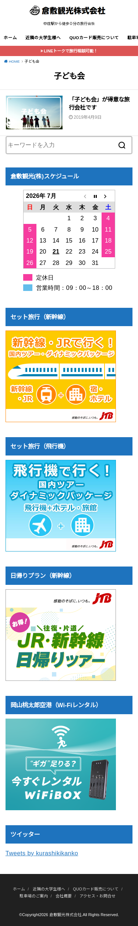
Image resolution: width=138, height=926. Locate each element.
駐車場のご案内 (34, 896)
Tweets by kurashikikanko (42, 853)
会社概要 (64, 896)
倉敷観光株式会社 (65, 914)
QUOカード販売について (93, 38)
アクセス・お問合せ (97, 896)
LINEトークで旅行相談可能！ (71, 51)
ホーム (10, 38)
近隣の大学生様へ (43, 38)
